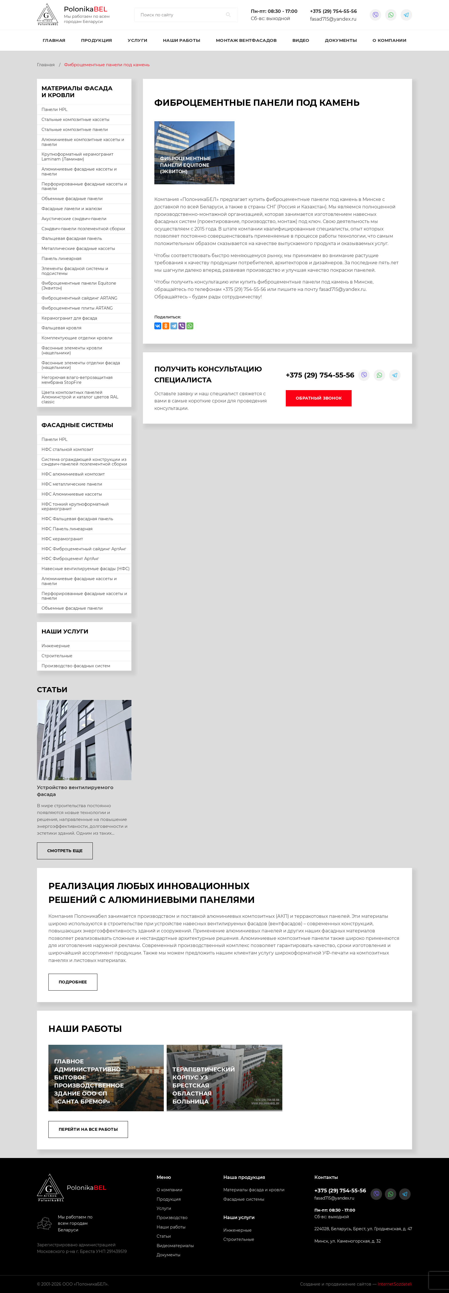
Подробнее (73, 982)
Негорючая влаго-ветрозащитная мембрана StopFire (77, 380)
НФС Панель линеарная (67, 528)
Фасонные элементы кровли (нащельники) (72, 350)
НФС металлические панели (72, 484)
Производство (172, 1217)
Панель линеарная (61, 258)
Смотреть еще (64, 850)
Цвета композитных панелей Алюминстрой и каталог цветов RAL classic (80, 397)
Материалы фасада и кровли (254, 1190)
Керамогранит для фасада (69, 318)
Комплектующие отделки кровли (77, 338)
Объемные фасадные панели (72, 198)
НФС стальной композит (67, 449)
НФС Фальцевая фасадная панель (77, 518)
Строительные (57, 655)
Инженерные (56, 645)
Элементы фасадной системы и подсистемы (75, 271)
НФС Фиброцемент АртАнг (70, 558)
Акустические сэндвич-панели (74, 218)
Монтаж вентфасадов (246, 40)
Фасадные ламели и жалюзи (72, 208)
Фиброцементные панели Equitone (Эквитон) (79, 286)
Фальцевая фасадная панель (72, 238)
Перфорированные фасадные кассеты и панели (84, 186)
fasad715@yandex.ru (333, 19)
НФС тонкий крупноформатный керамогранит (75, 507)
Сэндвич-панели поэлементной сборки (83, 228)
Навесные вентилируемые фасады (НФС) (86, 568)
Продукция (96, 40)
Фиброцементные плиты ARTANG (77, 308)
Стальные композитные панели (75, 129)
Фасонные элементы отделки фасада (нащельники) (81, 365)
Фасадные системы (243, 1199)
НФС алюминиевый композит (73, 474)
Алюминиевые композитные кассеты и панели (83, 142)
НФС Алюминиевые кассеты (72, 494)
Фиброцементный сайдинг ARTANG (79, 298)
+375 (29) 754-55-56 (333, 11)
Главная (54, 40)
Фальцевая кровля (61, 327)
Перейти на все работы (88, 1129)
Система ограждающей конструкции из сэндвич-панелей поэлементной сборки (84, 462)
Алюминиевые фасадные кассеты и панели (79, 172)
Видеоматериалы (175, 1245)
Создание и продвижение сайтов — (356, 1284)
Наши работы (181, 40)
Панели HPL (54, 109)
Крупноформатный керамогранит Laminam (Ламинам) (77, 157)
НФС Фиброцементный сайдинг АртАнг (84, 548)
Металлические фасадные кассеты (78, 248)
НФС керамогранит (62, 538)
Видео (301, 40)
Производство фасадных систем (76, 665)
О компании (389, 40)
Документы (341, 40)
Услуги (137, 40)
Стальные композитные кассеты (75, 119)
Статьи (164, 1236)
